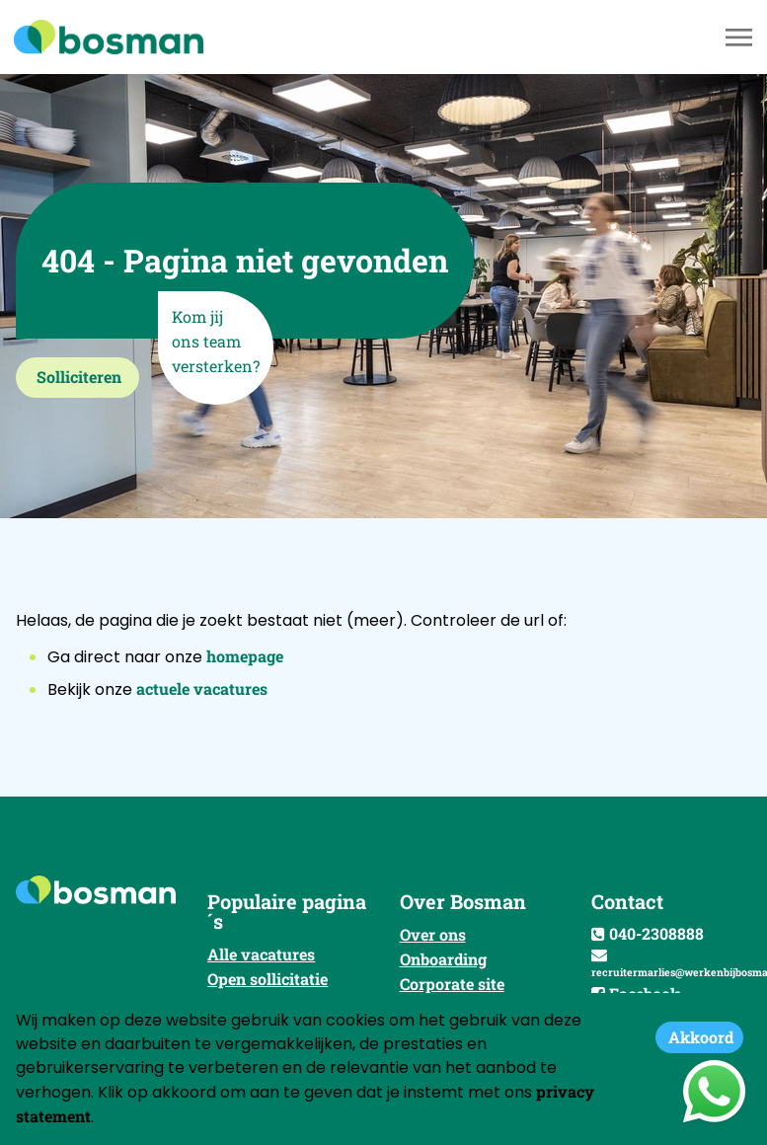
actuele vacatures (202, 688)
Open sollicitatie (267, 978)
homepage (244, 656)
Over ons (433, 934)
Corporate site (452, 983)
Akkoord (700, 1037)
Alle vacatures (261, 954)
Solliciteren (79, 376)
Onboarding (443, 959)
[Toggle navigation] (740, 37)
